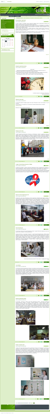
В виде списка (11, 35)
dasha (19, 21)
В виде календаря (12, 35)
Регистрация (9, 1)
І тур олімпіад (18, 265)
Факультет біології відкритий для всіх (22, 194)
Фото (48, 222)
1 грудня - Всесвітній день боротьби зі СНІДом (24, 164)
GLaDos (19, 67)
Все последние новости (5, 31)
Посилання (3, 24)
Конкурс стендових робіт (20, 344)
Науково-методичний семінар (21, 298)
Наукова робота (4, 23)
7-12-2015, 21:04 (23, 132)
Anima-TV (47, 54)
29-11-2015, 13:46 (23, 229)
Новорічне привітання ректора (21, 66)
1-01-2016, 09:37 (23, 67)
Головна (3, 20)
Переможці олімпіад (18, 105)
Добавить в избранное (39, 1)
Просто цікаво (4, 27)
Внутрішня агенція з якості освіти (6, 21)
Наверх (34, 403)
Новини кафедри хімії (22, 161)
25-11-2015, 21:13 (23, 299)
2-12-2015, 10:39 (23, 165)
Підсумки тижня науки (19, 99)
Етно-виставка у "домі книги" (21, 20)
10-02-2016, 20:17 (23, 21)
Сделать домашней (46, 1)
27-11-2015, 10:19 (23, 266)
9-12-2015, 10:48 (23, 100)
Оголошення (20, 96)
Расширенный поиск (5, 29)
